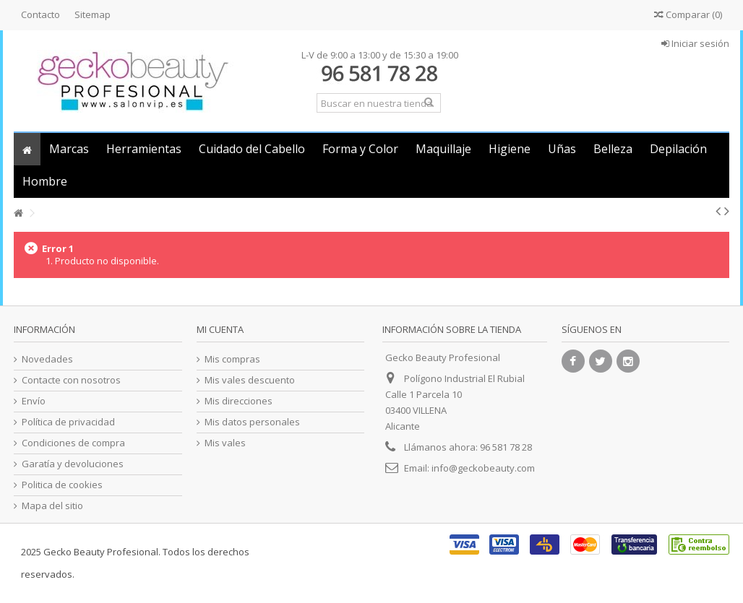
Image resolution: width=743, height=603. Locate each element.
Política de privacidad (68, 422)
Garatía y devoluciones (73, 464)
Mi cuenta (220, 329)
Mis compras (232, 359)
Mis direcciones (238, 401)
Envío (34, 401)
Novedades (47, 359)
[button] (69, 149)
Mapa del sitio (52, 506)
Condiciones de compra (73, 443)
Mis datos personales (252, 422)
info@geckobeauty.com (483, 467)
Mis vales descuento (250, 380)
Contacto (40, 14)
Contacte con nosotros (71, 380)
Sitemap (92, 14)
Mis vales (225, 443)
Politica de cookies (62, 485)
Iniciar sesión (695, 43)
